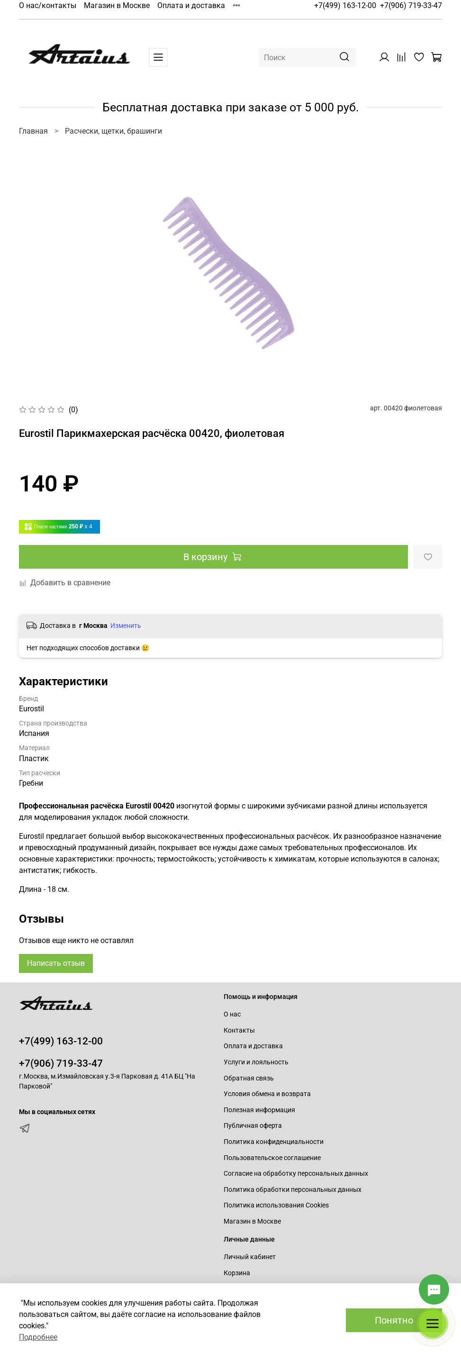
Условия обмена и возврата (267, 1094)
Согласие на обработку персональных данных (296, 1174)
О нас (232, 1014)
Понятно (394, 1320)
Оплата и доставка (191, 5)
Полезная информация (259, 1110)
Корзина (237, 1273)
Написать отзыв (56, 963)
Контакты (239, 1030)
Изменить (125, 625)
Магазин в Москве (117, 5)
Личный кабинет (250, 1257)
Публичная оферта (253, 1126)
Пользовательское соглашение (272, 1158)
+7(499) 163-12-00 (345, 5)
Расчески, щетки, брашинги (113, 131)
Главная (33, 131)
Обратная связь (249, 1078)
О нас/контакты (47, 5)
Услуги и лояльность (256, 1062)
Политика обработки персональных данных (293, 1190)
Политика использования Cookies (276, 1205)
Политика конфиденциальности (274, 1142)
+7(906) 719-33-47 (411, 5)
